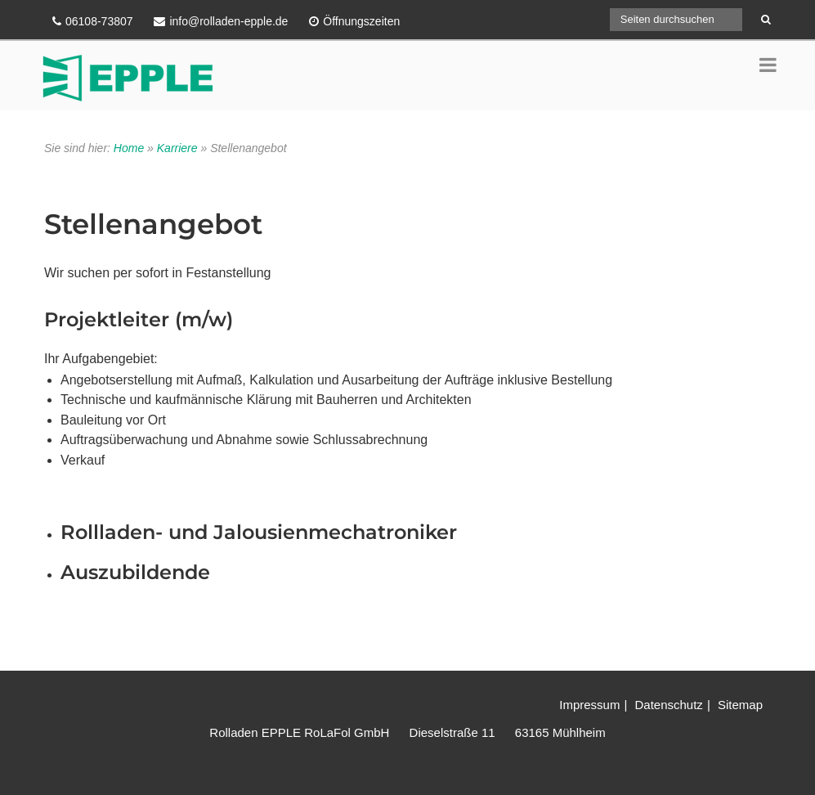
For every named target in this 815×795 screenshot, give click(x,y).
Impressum (589, 705)
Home (129, 148)
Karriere (177, 148)
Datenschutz (668, 705)
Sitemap (740, 705)
